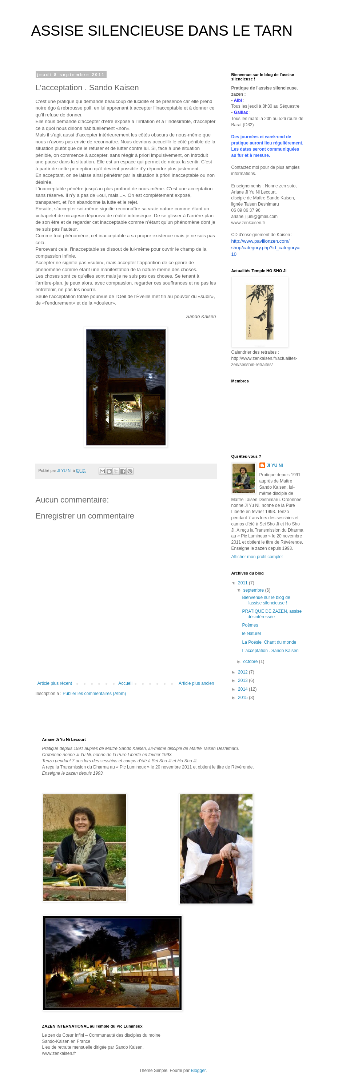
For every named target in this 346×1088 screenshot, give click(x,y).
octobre (251, 661)
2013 (243, 680)
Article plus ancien (196, 683)
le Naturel (251, 633)
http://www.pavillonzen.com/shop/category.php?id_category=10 (265, 247)
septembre (254, 590)
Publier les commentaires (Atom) (94, 693)
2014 (243, 689)
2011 (243, 582)
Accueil (125, 683)
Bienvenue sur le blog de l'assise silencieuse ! (266, 600)
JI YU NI (275, 465)
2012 (243, 672)
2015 (243, 697)
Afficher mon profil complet (257, 556)
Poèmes (250, 625)
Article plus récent (54, 683)
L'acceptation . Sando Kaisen (270, 650)
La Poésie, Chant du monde (269, 642)
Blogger (198, 1070)
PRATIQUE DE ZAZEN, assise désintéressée (272, 614)
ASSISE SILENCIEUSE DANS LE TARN (162, 31)
